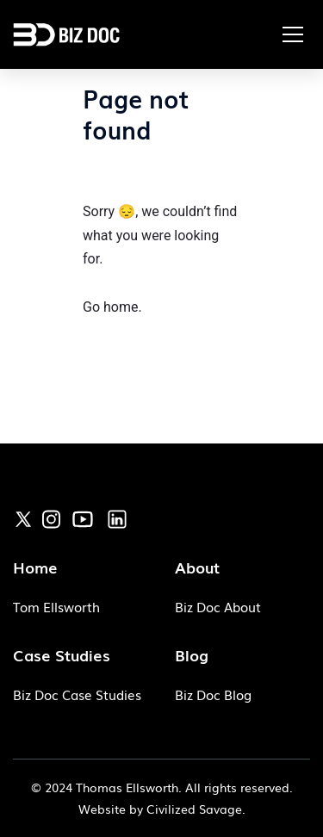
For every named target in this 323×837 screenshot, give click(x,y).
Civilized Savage (194, 808)
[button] (293, 34)
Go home (110, 307)
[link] (23, 518)
